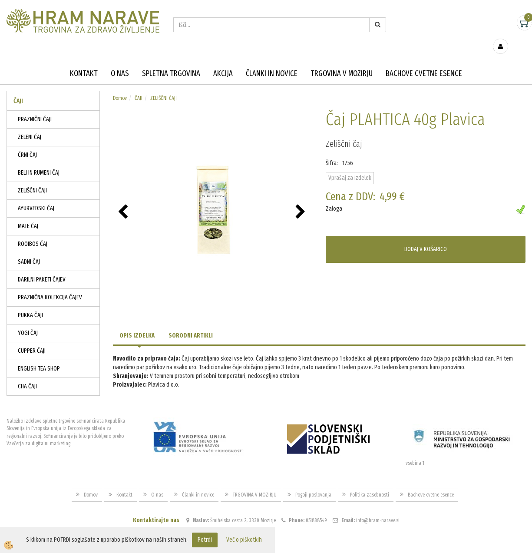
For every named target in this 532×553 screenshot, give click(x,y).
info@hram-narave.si (378, 507)
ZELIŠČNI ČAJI (32, 178)
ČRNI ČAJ (27, 142)
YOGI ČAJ (28, 320)
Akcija (223, 61)
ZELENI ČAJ (29, 124)
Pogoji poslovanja (313, 482)
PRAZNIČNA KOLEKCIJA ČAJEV (50, 284)
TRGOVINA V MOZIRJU (342, 61)
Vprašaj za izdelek (349, 165)
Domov (120, 86)
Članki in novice (271, 61)
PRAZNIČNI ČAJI (35, 106)
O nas (120, 61)
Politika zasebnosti (369, 482)
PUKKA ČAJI (30, 302)
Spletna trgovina (171, 61)
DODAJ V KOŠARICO (425, 236)
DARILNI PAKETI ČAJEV (42, 267)
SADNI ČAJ (29, 249)
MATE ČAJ (28, 213)
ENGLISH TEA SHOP (39, 356)
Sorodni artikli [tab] (191, 323)
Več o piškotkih (244, 539)
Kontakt (84, 61)
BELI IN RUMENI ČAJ (38, 160)
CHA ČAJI (27, 373)
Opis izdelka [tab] (137, 323)
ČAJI (138, 86)
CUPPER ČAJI (32, 338)
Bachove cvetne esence (424, 61)
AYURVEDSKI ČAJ (36, 195)
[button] (302, 200)
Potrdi (205, 539)
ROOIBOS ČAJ (32, 231)
